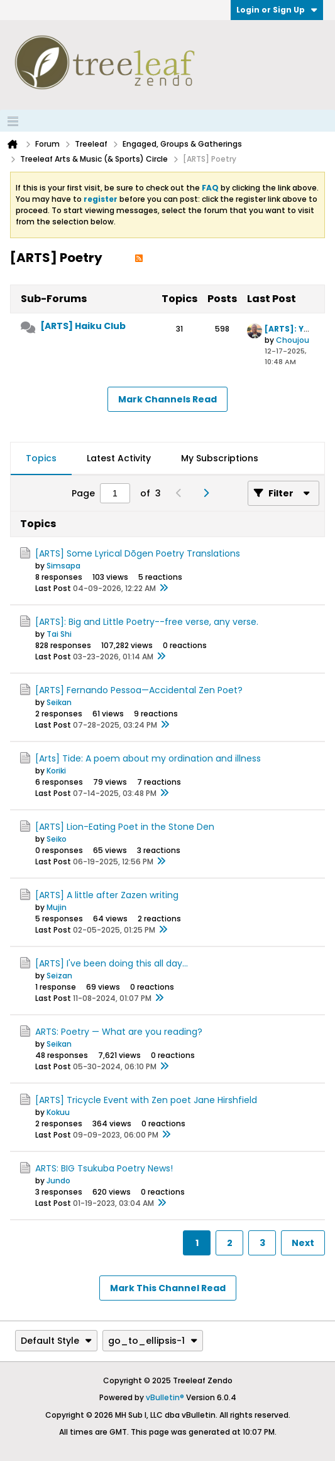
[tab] (41, 458)
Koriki (56, 770)
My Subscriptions (219, 458)
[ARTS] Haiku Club (83, 326)
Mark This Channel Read (168, 1288)
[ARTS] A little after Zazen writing (106, 895)
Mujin (57, 907)
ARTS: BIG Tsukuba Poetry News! (104, 1168)
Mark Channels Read (167, 399)
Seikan (59, 702)
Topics (41, 458)
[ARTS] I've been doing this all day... (111, 963)
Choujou (292, 340)
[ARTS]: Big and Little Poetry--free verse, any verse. (146, 621)
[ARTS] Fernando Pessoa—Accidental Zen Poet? (139, 690)
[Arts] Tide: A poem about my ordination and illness (148, 758)
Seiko (57, 839)
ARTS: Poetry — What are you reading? (118, 1031)
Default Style (56, 1340)
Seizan (59, 975)
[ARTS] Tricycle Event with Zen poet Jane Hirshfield (146, 1100)
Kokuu (58, 1112)
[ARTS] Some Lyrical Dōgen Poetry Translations (137, 553)
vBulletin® (165, 1397)
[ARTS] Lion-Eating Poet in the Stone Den (124, 826)
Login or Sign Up (276, 9)
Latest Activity (119, 458)
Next (303, 1243)
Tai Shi (59, 634)
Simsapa (63, 565)
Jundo (58, 1180)
